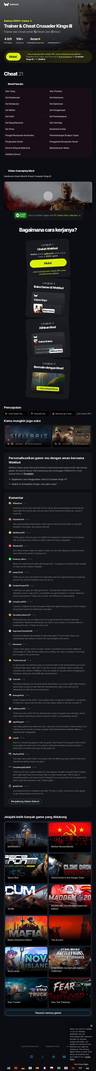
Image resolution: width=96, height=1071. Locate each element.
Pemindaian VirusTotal (35, 43)
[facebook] (53, 1057)
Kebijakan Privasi (52, 1046)
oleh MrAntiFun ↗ (54, 43)
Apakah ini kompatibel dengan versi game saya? (34, 484)
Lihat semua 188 (83, 414)
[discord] (31, 1057)
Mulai (13, 57)
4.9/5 (8, 39)
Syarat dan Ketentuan (30, 1046)
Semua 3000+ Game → (18, 20)
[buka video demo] (48, 196)
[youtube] (64, 1057)
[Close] (91, 1025)
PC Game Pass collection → (67, 215)
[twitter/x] (42, 1057)
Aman (35, 39)
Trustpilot (28, 473)
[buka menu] (91, 4)
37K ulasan (8, 43)
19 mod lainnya (65, 57)
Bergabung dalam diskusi (25, 801)
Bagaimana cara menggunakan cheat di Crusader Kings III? (39, 479)
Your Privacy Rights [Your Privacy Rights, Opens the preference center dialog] (81, 1064)
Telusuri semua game (48, 1012)
